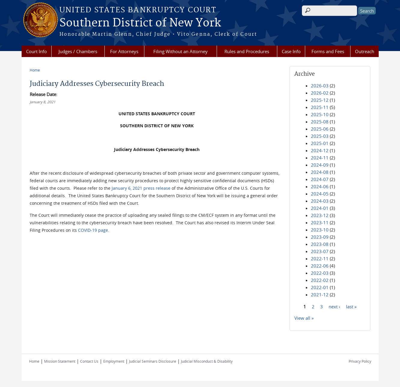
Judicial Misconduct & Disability (207, 361)
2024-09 (320, 165)
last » (351, 306)
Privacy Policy (360, 361)
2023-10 (320, 230)
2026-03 (320, 86)
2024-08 (320, 172)
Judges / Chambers (78, 51)
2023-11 (320, 222)
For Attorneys (124, 51)
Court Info (36, 51)
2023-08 (320, 244)
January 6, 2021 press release (141, 188)
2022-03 (320, 273)
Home (35, 70)
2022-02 (320, 280)
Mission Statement (59, 361)
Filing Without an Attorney (180, 51)
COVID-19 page (93, 230)
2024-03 (320, 201)
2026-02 (320, 93)
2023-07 (320, 251)
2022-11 (320, 258)
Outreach (364, 51)
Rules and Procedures (246, 51)
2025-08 (320, 122)
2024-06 (320, 186)
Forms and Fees (327, 51)
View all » (304, 318)
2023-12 (320, 215)
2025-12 (320, 100)
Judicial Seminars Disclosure (152, 361)
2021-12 (320, 295)
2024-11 (320, 158)
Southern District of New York (140, 23)
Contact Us (89, 361)
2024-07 (320, 179)
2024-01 (320, 208)
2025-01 (320, 143)
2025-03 (320, 136)
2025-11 (320, 107)
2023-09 (320, 237)
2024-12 (320, 150)
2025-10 (320, 114)
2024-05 (320, 194)
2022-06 (320, 266)
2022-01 (320, 287)
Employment (113, 361)
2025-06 (320, 129)
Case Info (291, 51)
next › (334, 306)
